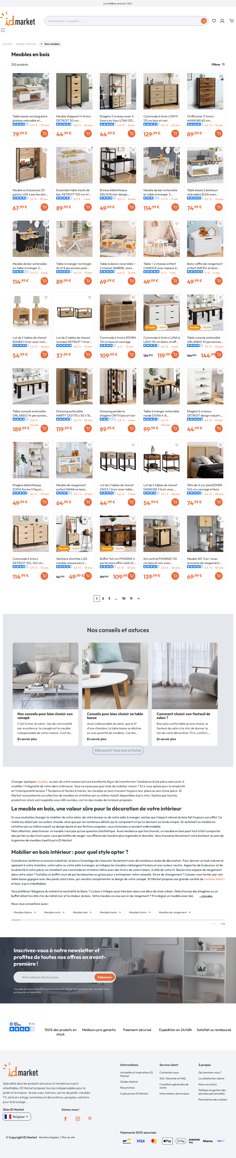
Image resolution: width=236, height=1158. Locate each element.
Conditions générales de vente (174, 1088)
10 (123, 600)
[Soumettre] (204, 21)
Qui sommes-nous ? (210, 1075)
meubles (42, 784)
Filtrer (218, 66)
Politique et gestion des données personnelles (212, 1094)
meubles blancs (214, 881)
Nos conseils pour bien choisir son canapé (45, 718)
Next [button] (222, 926)
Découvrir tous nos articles (118, 752)
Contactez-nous (169, 1075)
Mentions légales (49, 1140)
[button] (222, 21)
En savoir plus (27, 741)
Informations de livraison (174, 1096)
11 (131, 600)
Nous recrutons (208, 1086)
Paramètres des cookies (213, 1101)
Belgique (17, 1119)
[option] (118, 3)
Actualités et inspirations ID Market (136, 1076)
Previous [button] (214, 926)
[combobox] (127, 21)
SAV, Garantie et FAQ (173, 1080)
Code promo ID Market (134, 1096)
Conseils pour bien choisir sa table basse (115, 718)
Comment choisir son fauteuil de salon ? (183, 718)
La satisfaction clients (211, 1080)
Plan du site (68, 1140)
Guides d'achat (129, 1084)
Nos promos (127, 1090)
